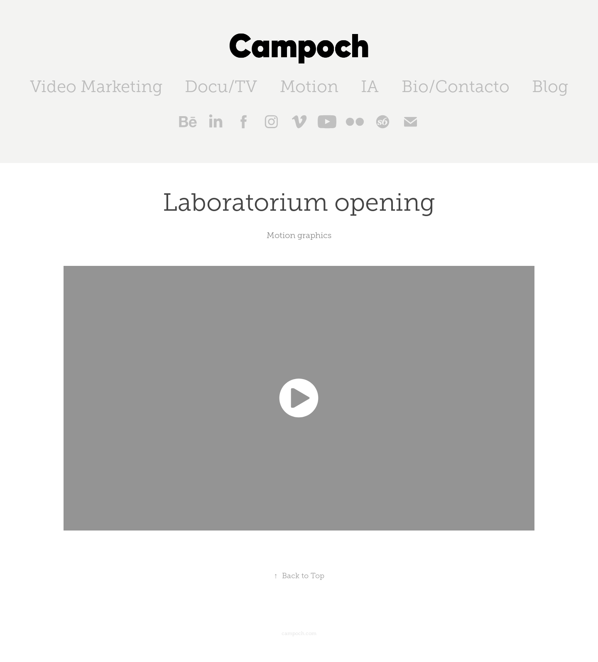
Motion (309, 86)
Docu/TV (221, 86)
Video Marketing (96, 86)
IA (370, 86)
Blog (550, 86)
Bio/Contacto (456, 86)
